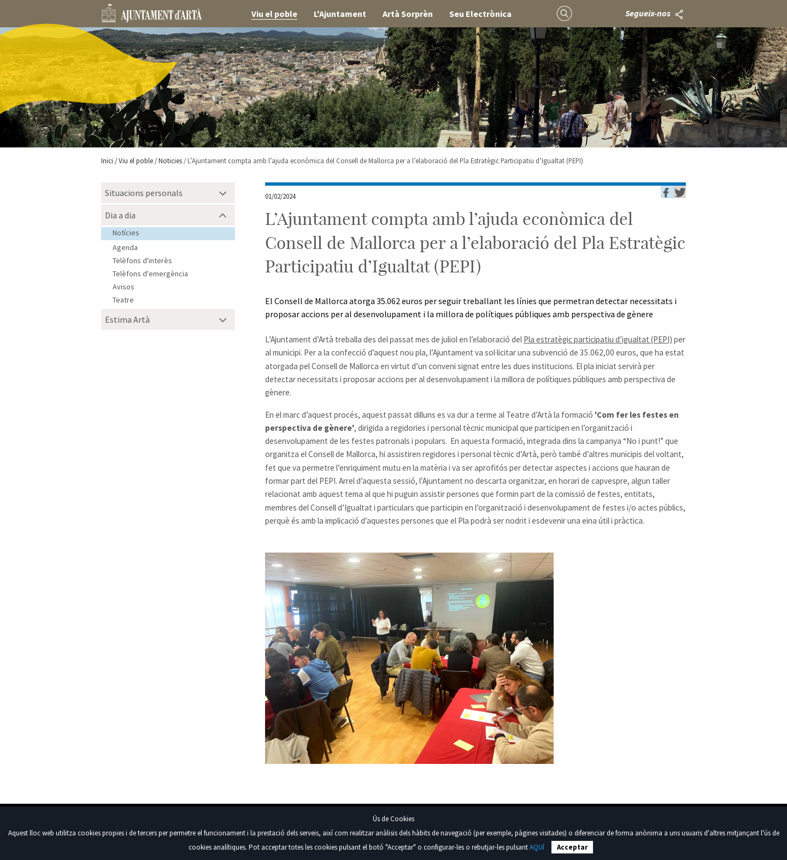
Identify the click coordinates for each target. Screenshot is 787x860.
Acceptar (572, 847)
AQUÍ (537, 847)
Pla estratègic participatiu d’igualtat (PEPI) (598, 339)
